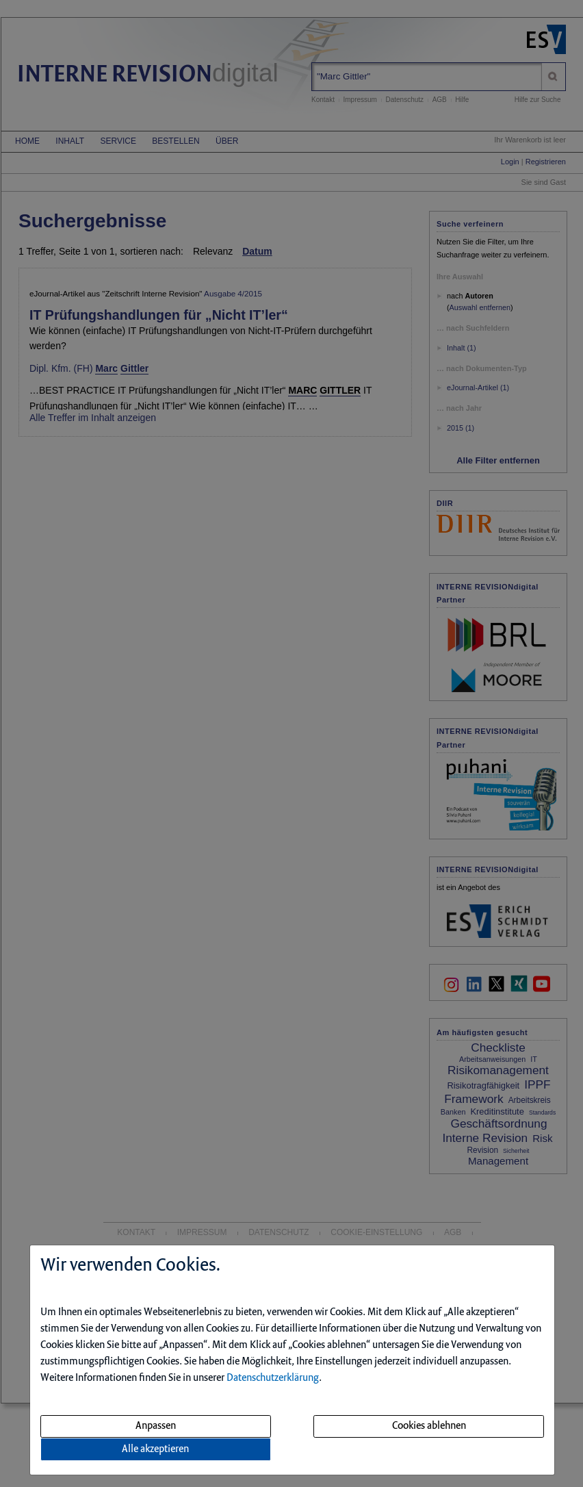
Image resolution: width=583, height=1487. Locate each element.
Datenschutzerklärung (272, 1378)
